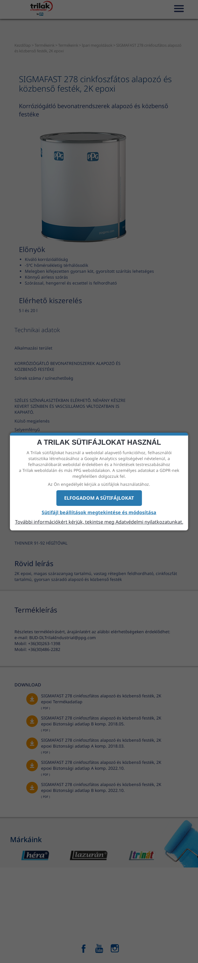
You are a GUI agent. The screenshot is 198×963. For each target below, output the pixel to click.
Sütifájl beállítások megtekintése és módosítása (99, 512)
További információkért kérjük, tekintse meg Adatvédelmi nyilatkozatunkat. (99, 522)
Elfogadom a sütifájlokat (99, 498)
